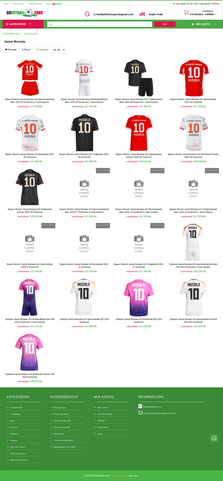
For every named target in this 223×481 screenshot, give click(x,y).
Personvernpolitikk (63, 440)
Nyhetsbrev (103, 427)
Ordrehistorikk (105, 414)
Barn (12, 421)
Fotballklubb (16, 408)
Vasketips (59, 434)
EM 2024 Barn (17, 447)
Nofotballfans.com (150, 406)
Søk (164, 24)
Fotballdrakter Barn (119, 475)
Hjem (6, 4)
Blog (100, 434)
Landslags (15, 414)
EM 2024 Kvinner (19, 460)
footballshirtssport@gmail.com (113, 14)
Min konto (103, 408)
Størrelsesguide (35, 4)
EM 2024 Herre (18, 453)
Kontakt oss (60, 408)
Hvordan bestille (62, 421)
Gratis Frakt (156, 14)
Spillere (14, 434)
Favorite (11, 49)
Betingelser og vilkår (65, 447)
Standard (42, 49)
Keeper (14, 440)
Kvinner (14, 427)
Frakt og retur (19, 4)
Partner (101, 421)
